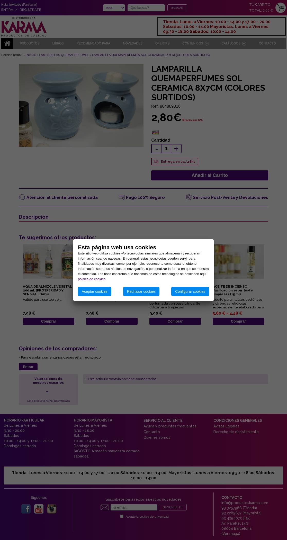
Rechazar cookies (141, 291)
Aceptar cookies (94, 291)
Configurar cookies (190, 291)
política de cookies (91, 279)
